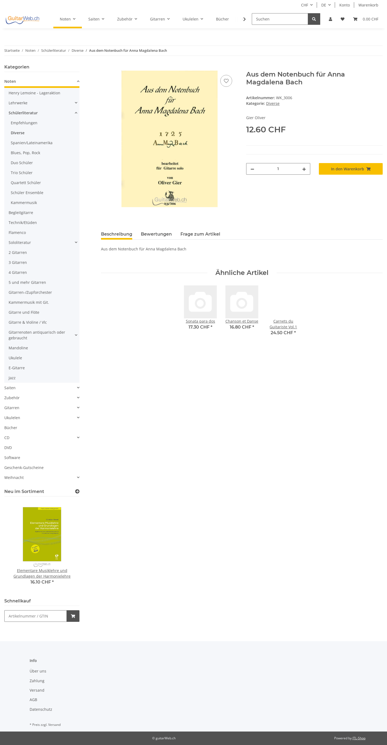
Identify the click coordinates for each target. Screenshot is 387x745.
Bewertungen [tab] (156, 234)
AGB (33, 699)
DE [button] (323, 5)
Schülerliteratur (23, 112)
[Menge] (278, 168)
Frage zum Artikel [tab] (200, 234)
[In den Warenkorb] (105, 68)
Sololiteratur (20, 242)
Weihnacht (14, 477)
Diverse (273, 103)
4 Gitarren (18, 272)
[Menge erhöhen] (304, 168)
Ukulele (15, 357)
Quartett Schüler (26, 182)
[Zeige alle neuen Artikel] (77, 491)
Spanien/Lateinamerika (32, 142)
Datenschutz (41, 709)
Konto (344, 5)
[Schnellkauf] (35, 616)
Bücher (10, 427)
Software (12, 457)
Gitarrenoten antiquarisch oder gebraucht (37, 335)
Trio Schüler (22, 172)
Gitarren (11, 407)
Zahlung (37, 680)
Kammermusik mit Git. (29, 302)
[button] (330, 19)
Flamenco (17, 232)
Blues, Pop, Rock (25, 152)
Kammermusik (24, 202)
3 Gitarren (18, 262)
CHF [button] (304, 5)
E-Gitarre (17, 367)
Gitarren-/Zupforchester (30, 292)
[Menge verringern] (252, 168)
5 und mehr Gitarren (27, 282)
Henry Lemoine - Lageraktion (34, 92)
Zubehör (12, 397)
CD (6, 437)
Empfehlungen (24, 122)
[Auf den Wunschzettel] (226, 81)
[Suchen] (280, 19)
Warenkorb (368, 5)
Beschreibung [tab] (116, 234)
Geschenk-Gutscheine (24, 467)
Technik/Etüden (23, 222)
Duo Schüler (22, 162)
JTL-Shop (359, 738)
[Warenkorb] (366, 19)
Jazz (12, 377)
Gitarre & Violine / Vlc (28, 322)
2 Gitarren (18, 252)
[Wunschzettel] (342, 19)
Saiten (10, 387)
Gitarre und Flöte (24, 312)
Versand (37, 690)
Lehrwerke (18, 102)
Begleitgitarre (21, 212)
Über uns (38, 671)
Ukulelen (12, 417)
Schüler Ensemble (27, 192)
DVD (8, 447)
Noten (10, 81)
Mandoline (18, 347)
